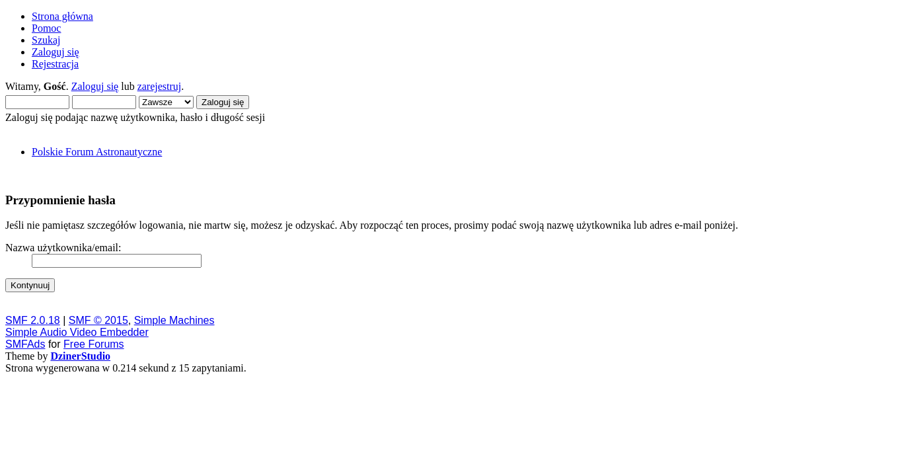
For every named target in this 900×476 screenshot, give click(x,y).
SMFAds (25, 344)
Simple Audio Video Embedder (77, 332)
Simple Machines (174, 320)
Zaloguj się (95, 86)
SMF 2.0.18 (32, 320)
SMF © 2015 (98, 320)
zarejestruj (159, 86)
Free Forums (93, 344)
